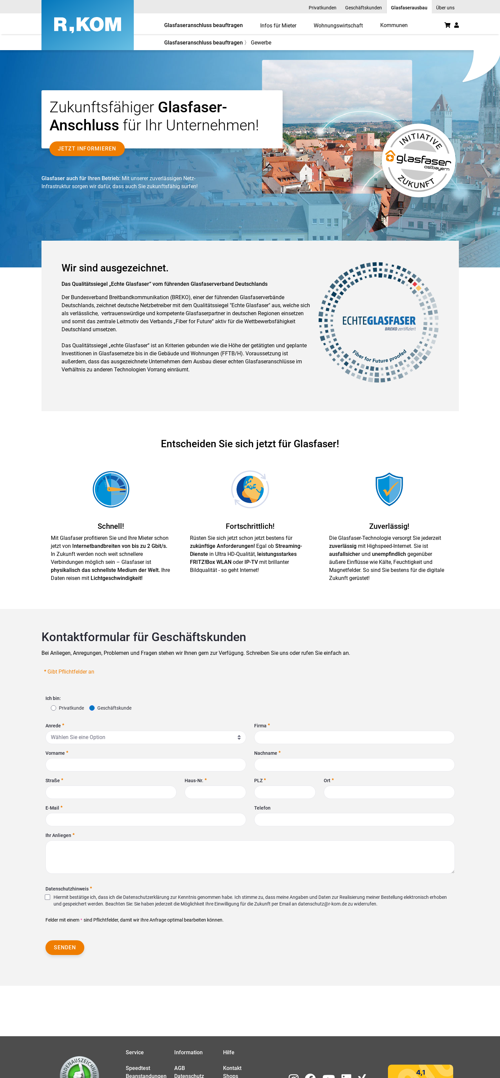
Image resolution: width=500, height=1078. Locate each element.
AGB (179, 1068)
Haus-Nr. (196, 780)
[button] (456, 25)
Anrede (54, 725)
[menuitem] (394, 25)
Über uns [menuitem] (445, 7)
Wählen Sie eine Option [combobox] (78, 737)
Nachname (267, 753)
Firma (262, 725)
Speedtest (138, 1068)
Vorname (56, 753)
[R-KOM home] (87, 25)
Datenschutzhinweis (68, 888)
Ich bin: (53, 698)
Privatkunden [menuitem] (322, 7)
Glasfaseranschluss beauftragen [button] (203, 25)
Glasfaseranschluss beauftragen (203, 42)
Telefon (262, 808)
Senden (65, 947)
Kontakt (232, 1068)
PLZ (260, 780)
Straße (54, 780)
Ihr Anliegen (60, 835)
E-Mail (54, 808)
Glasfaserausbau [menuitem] (409, 7)
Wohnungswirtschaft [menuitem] (338, 25)
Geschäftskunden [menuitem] (363, 7)
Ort (329, 780)
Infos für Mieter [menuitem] (278, 25)
